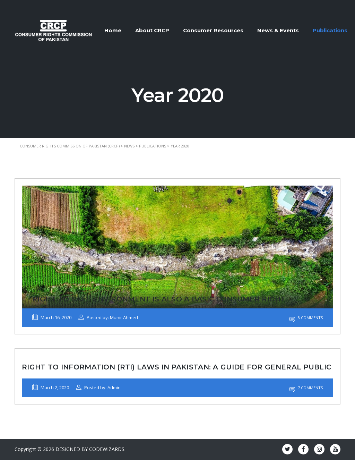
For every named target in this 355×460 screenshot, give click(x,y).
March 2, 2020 (50, 387)
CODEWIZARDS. (107, 449)
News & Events (278, 30)
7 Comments (306, 387)
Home (112, 30)
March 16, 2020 (51, 317)
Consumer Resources (213, 30)
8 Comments (306, 317)
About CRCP (152, 30)
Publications (330, 30)
